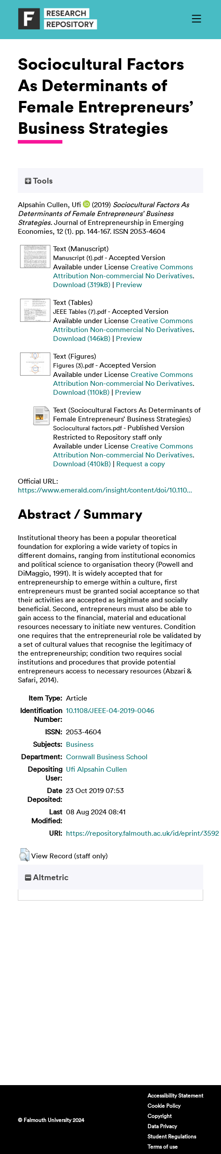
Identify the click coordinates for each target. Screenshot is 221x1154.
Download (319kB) (81, 284)
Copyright (159, 1116)
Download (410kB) (82, 463)
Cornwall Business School (106, 756)
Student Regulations (171, 1136)
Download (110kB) (81, 392)
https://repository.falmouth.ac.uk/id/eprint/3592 (142, 833)
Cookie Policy (163, 1106)
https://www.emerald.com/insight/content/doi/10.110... (105, 489)
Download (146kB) (81, 338)
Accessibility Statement (175, 1095)
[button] (24, 854)
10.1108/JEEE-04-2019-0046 (110, 710)
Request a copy (140, 463)
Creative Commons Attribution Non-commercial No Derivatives (123, 271)
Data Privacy (162, 1126)
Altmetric (47, 877)
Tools (39, 180)
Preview (129, 284)
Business (80, 744)
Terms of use (162, 1146)
